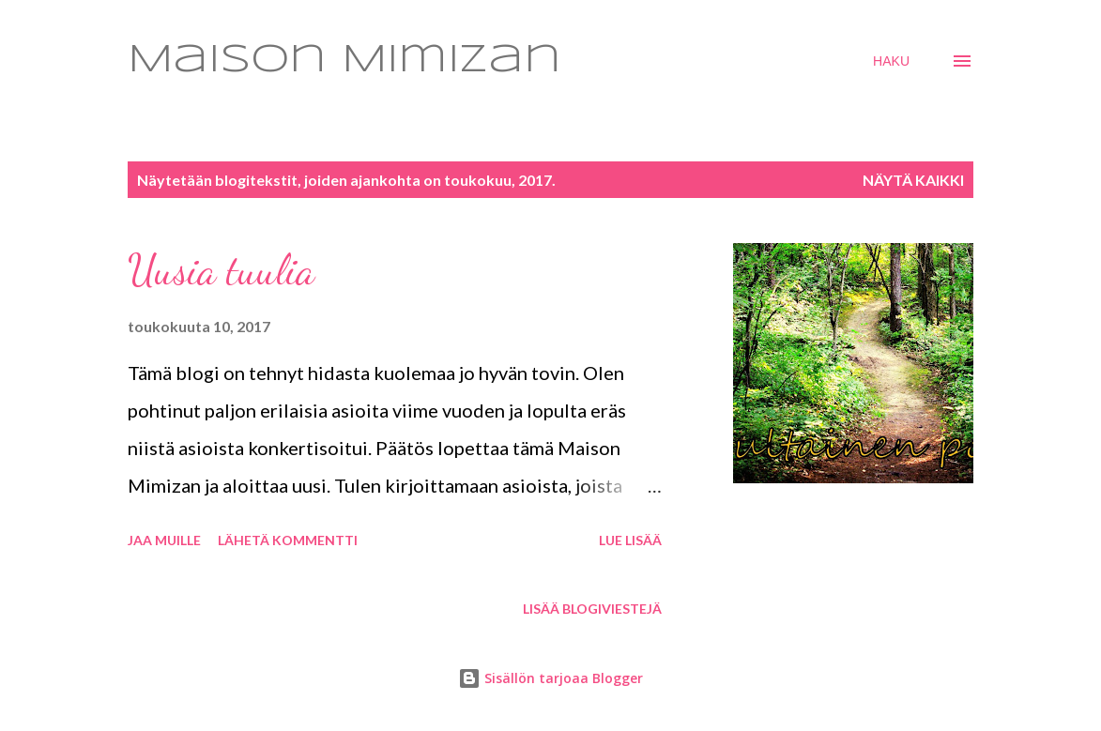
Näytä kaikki (913, 180)
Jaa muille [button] (164, 540)
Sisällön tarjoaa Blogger (550, 678)
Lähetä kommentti (288, 540)
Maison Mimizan (344, 60)
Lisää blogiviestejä (592, 609)
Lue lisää (630, 540)
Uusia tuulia (221, 270)
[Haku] (891, 61)
